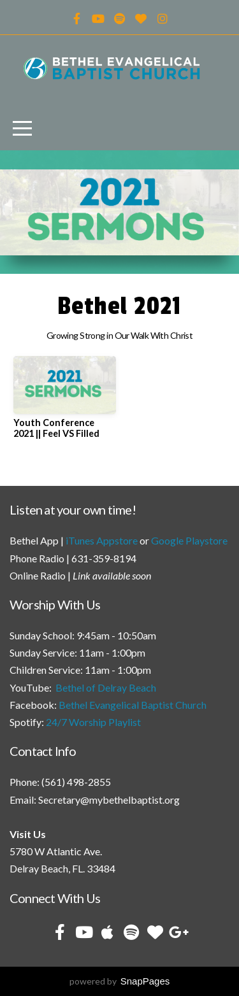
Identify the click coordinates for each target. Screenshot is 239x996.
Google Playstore (189, 540)
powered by (119, 981)
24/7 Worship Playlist (93, 722)
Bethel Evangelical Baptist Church (132, 705)
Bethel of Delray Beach (105, 687)
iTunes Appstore (102, 540)
